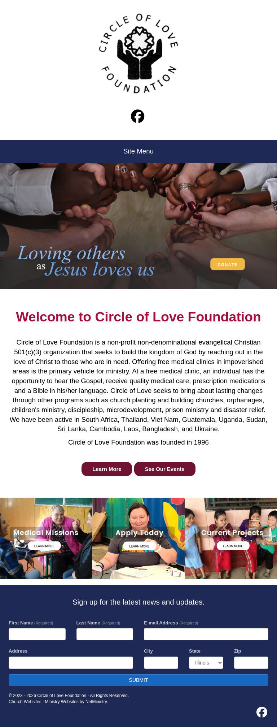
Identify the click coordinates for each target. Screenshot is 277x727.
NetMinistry (96, 701)
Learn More (106, 469)
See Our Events (165, 469)
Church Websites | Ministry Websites (44, 701)
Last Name (98, 623)
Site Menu (138, 151)
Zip (237, 651)
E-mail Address (171, 623)
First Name (31, 623)
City (148, 651)
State (195, 651)
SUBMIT (138, 680)
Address (18, 651)
